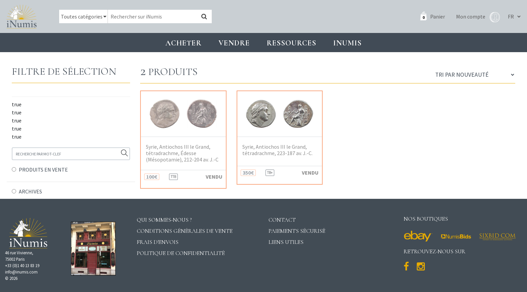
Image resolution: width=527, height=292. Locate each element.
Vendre (234, 42)
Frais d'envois (157, 242)
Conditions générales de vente (185, 230)
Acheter (183, 42)
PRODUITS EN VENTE (43, 169)
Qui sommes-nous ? (164, 219)
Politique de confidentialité (181, 253)
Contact (282, 219)
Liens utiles (286, 242)
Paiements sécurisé (297, 230)
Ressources (291, 42)
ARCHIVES (30, 191)
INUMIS (347, 42)
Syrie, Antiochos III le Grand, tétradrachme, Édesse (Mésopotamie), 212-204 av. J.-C (182, 153)
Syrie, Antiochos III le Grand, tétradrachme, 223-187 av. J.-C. (277, 150)
